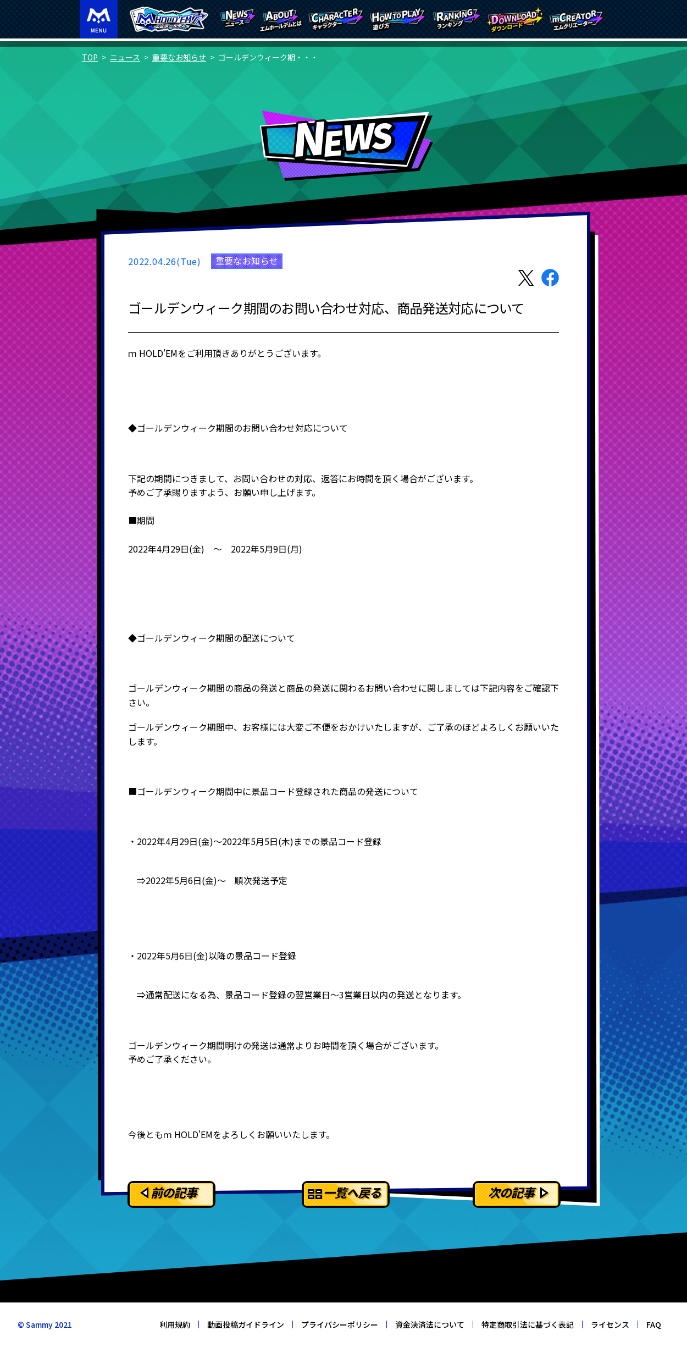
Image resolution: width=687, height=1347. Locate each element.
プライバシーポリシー (339, 1324)
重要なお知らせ (179, 57)
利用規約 (174, 1324)
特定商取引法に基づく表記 (527, 1324)
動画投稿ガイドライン (245, 1324)
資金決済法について (429, 1324)
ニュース (125, 57)
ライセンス (610, 1324)
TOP (90, 57)
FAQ (653, 1324)
